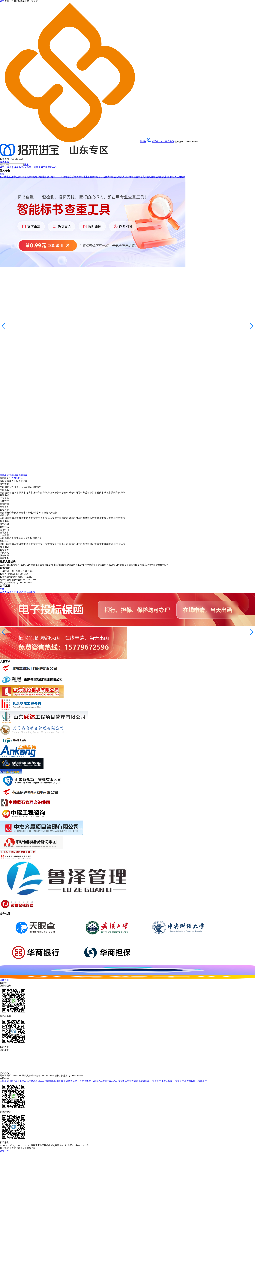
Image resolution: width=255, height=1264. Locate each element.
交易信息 (9, 167)
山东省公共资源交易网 (127, 1081)
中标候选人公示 (31, 512)
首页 (2, 167)
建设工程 (13, 481)
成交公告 (27, 487)
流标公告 (37, 487)
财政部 (81, 1081)
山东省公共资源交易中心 (104, 1081)
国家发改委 (50, 1081)
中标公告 (43, 512)
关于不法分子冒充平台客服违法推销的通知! (148, 176)
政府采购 (4, 481)
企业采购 (23, 481)
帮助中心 (52, 167)
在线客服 (4, 161)
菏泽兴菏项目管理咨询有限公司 (100, 565)
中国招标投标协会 (36, 1081)
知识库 (34, 167)
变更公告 (18, 487)
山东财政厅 (190, 1081)
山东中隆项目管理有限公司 (155, 565)
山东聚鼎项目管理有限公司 (129, 565)
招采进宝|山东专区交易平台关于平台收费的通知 (23, 176)
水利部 (66, 1081)
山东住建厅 (155, 1081)
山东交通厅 (178, 1081)
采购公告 (9, 487)
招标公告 (9, 512)
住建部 (59, 1081)
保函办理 (18, 167)
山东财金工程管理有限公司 (13, 565)
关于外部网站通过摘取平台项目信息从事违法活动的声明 (99, 176)
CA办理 (27, 167)
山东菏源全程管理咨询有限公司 (68, 565)
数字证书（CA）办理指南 (59, 176)
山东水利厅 (167, 1081)
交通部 (73, 1081)
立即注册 (15, 478)
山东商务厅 (201, 1081)
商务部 (88, 1081)
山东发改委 (144, 1081)
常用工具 (43, 167)
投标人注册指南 (177, 176)
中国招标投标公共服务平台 (13, 1081)
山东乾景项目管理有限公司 (40, 565)
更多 (2, 174)
